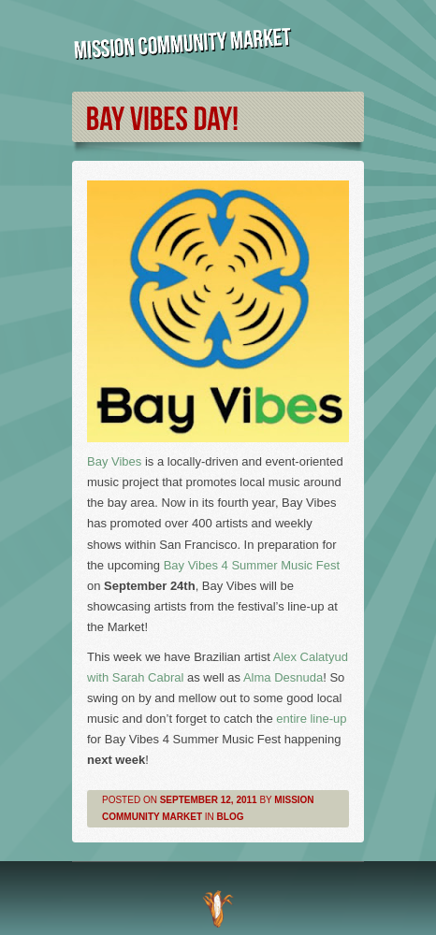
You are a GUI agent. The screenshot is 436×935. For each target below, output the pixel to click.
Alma (283, 677)
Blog (230, 817)
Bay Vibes (114, 461)
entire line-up (311, 719)
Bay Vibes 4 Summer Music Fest (252, 565)
